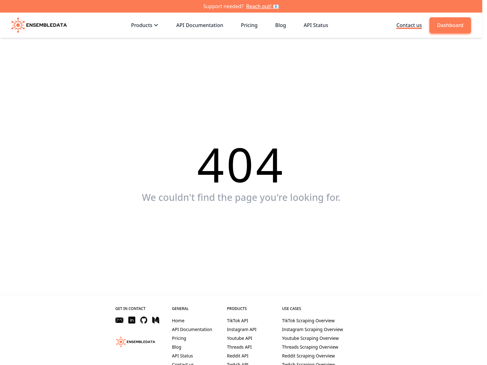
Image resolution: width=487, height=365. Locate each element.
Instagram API (242, 329)
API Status (182, 356)
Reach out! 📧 (262, 6)
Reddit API (238, 356)
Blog (177, 347)
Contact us (409, 25)
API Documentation (192, 329)
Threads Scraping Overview (310, 347)
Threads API (239, 347)
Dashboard (450, 25)
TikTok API (237, 321)
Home (178, 321)
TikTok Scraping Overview (308, 321)
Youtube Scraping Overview (310, 338)
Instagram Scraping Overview (312, 329)
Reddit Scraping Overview (308, 356)
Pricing (179, 338)
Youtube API (239, 338)
